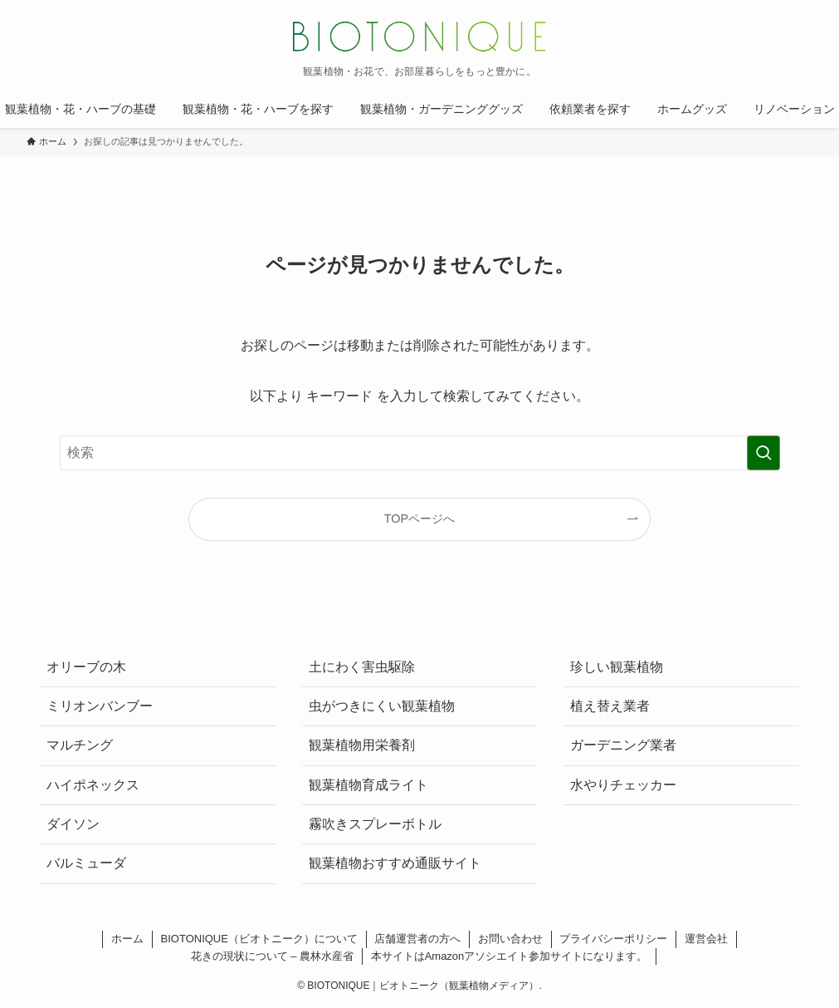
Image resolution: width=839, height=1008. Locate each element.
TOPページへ (419, 518)
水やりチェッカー (623, 785)
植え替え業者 (610, 706)
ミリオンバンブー (99, 706)
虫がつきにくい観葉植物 (382, 706)
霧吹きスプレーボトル (375, 824)
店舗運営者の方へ (417, 938)
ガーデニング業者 (623, 745)
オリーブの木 (86, 667)
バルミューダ (86, 863)
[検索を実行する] (763, 452)
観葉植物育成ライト (368, 785)
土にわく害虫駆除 (362, 667)
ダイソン (73, 824)
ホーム (127, 938)
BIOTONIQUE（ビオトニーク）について (259, 938)
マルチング (79, 745)
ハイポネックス (92, 785)
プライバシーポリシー (613, 938)
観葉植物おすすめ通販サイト (395, 863)
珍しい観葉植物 (616, 667)
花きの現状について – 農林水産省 (272, 956)
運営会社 (706, 938)
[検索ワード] (420, 452)
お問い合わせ (510, 938)
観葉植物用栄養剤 (362, 745)
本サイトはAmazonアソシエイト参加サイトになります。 (509, 956)
